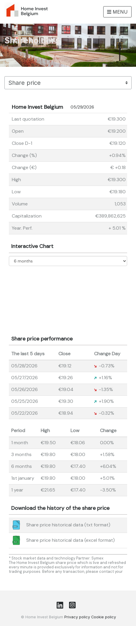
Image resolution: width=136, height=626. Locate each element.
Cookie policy (103, 617)
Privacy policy (77, 617)
